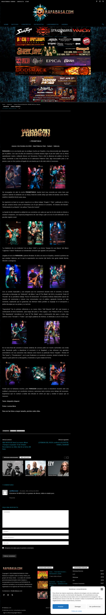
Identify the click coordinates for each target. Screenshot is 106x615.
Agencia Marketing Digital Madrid (12, 612)
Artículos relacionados (11, 457)
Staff (27, 1)
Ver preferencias (95, 606)
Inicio (3, 104)
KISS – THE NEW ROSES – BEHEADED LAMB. (58, 573)
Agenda (65, 24)
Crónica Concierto (15, 106)
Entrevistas (39, 24)
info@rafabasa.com (16, 591)
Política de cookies (77, 611)
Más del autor (25, 457)
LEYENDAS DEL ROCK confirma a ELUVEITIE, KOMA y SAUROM (53, 444)
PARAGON (13, 430)
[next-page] (68, 457)
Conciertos (26, 24)
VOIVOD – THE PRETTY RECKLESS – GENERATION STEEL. (58, 584)
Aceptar (60, 606)
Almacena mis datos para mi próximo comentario (19, 548)
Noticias (14, 24)
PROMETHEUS (20, 430)
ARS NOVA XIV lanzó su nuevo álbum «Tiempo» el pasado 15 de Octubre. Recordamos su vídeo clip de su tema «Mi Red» (16, 446)
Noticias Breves (7, 475)
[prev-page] (65, 457)
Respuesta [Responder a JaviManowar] (12, 497)
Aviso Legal (49, 607)
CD (74, 580)
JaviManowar (14, 491)
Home (6, 24)
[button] (102, 589)
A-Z (74, 574)
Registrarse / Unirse (8, 1)
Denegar (78, 606)
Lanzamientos (52, 24)
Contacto (20, 1)
